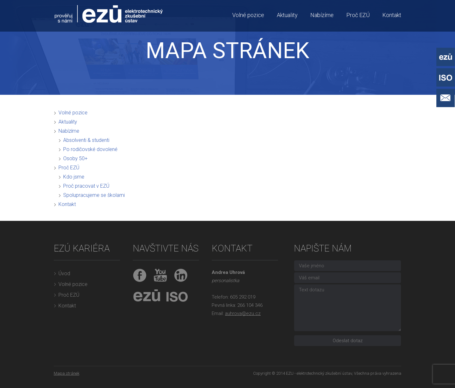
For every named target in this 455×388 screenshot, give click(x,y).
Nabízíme (322, 15)
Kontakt (391, 15)
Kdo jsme (73, 177)
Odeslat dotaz (348, 340)
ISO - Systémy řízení (445, 77)
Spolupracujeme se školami (94, 195)
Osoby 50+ (75, 158)
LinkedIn (181, 275)
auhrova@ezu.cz (243, 313)
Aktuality (287, 15)
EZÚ (147, 296)
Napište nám (445, 97)
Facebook (140, 275)
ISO (175, 296)
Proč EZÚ (358, 15)
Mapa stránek (66, 373)
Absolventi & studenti (86, 140)
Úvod (64, 273)
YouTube (160, 275)
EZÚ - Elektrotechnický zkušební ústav (445, 56)
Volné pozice (248, 15)
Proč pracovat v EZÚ (86, 186)
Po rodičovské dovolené (90, 149)
